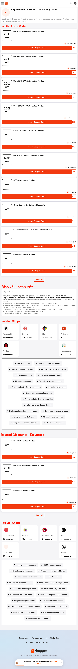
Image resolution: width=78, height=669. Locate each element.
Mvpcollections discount (53, 417)
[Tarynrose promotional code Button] (55, 411)
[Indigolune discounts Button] (56, 387)
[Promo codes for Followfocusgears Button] (25, 387)
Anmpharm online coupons (21, 595)
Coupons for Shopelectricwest (25, 423)
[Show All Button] (39, 515)
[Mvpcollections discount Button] (52, 417)
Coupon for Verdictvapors (24, 417)
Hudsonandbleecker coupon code (23, 411)
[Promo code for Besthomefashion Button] (37, 399)
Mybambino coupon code (53, 612)
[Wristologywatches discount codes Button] (24, 606)
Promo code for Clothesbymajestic (53, 583)
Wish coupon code (24, 375)
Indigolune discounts (57, 387)
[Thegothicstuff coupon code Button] (23, 589)
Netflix (6, 351)
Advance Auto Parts (50, 535)
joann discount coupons (26, 565)
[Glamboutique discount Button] (56, 606)
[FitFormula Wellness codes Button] (19, 583)
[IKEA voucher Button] (53, 577)
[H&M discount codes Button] (51, 565)
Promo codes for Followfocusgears (26, 387)
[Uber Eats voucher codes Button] (49, 375)
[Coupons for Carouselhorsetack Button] (38, 393)
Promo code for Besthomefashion (39, 399)
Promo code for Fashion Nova (53, 369)
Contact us (39, 642)
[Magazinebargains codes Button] (23, 600)
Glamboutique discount (57, 606)
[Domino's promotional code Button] (48, 363)
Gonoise (64, 552)
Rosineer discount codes (52, 601)
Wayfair (25, 535)
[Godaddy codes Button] (22, 363)
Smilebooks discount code (38, 618)
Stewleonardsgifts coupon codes (53, 595)
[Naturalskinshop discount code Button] (37, 405)
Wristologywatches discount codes (25, 606)
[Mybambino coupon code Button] (53, 612)
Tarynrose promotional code (56, 411)
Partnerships (37, 638)
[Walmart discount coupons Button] (21, 369)
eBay (44, 334)
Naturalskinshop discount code (38, 405)
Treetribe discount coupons (50, 381)
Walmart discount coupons (22, 369)
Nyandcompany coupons (22, 571)
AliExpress (65, 334)
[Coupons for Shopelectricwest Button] (24, 423)
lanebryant (7, 552)
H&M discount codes (52, 565)
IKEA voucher (54, 577)
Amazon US (7, 334)
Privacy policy (40, 655)
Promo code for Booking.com (29, 577)
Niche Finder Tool (52, 638)
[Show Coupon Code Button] (37, 48)
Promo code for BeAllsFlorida (52, 571)
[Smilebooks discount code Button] (37, 618)
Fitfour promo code (23, 381)
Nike (62, 535)
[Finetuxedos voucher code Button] (23, 612)
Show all (39, 515)
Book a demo (24, 638)
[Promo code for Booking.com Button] (28, 577)
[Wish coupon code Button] (23, 375)
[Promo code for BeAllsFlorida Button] (52, 571)
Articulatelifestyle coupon (54, 589)
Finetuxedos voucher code (24, 612)
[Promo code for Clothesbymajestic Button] (53, 583)
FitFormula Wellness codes (20, 583)
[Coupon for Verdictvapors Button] (23, 417)
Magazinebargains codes (24, 601)
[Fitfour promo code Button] (22, 381)
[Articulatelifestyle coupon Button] (53, 589)
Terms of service (51, 655)
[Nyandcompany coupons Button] (22, 571)
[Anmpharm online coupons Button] (20, 595)
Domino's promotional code (49, 363)
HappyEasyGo (66, 351)
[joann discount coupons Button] (25, 565)
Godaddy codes (23, 363)
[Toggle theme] (75, 3)
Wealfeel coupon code (55, 423)
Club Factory (8, 535)
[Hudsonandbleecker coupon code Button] (22, 411)
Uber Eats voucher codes (50, 375)
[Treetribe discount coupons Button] (50, 381)
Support (49, 642)
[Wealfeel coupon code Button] (54, 423)
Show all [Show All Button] (39, 279)
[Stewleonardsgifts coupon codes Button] (52, 595)
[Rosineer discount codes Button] (52, 600)
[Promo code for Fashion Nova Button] (53, 369)
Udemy (25, 334)
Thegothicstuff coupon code (24, 589)
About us (29, 642)
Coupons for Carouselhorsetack (38, 393)
